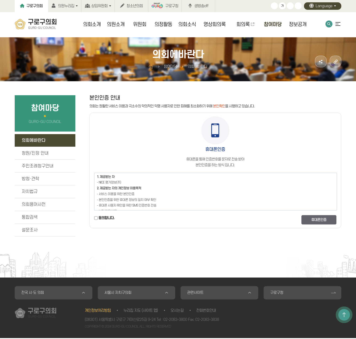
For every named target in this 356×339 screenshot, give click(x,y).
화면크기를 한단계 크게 (274, 5)
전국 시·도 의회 (33, 293)
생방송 (201, 6)
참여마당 (273, 24)
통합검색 (328, 23)
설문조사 (30, 230)
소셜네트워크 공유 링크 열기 (321, 61)
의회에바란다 (33, 140)
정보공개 (298, 24)
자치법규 (30, 191)
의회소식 (187, 24)
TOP (344, 315)
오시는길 (177, 311)
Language (324, 6)
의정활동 (163, 24)
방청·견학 (30, 178)
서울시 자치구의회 (118, 293)
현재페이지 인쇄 (298, 5)
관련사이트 (196, 293)
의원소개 (116, 24)
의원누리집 (66, 6)
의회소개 (92, 24)
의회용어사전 (33, 204)
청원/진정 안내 (35, 153)
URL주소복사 (335, 61)
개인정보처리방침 (98, 311)
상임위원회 (99, 6)
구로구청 (171, 6)
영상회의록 (214, 24)
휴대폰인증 (318, 220)
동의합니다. (106, 218)
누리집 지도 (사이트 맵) (140, 311)
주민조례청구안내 (37, 166)
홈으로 (151, 67)
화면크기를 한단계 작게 (290, 5)
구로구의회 (34, 6)
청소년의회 (134, 6)
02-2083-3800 (175, 320)
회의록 (243, 24)
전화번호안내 (206, 311)
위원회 (139, 24)
